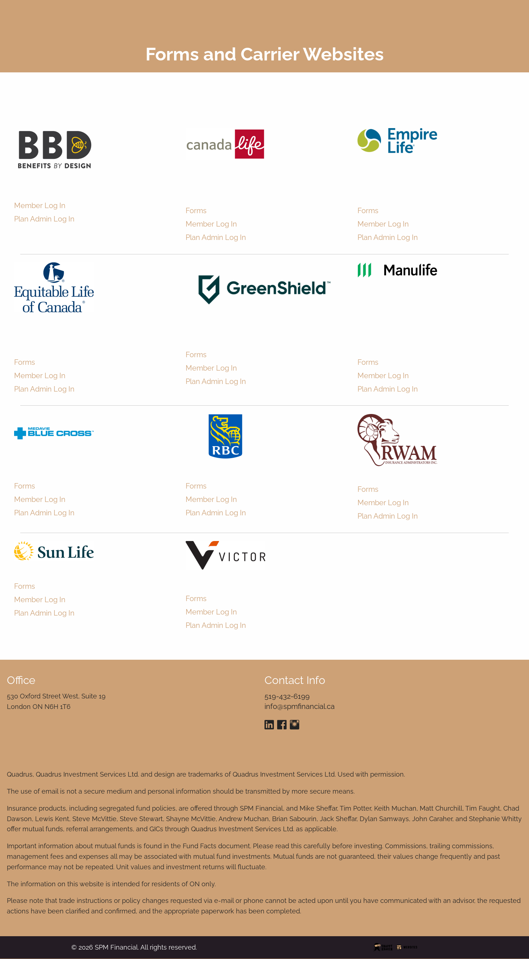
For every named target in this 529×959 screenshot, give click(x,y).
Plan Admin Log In (44, 224)
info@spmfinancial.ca (299, 706)
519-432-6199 (287, 696)
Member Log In (39, 210)
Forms (196, 216)
